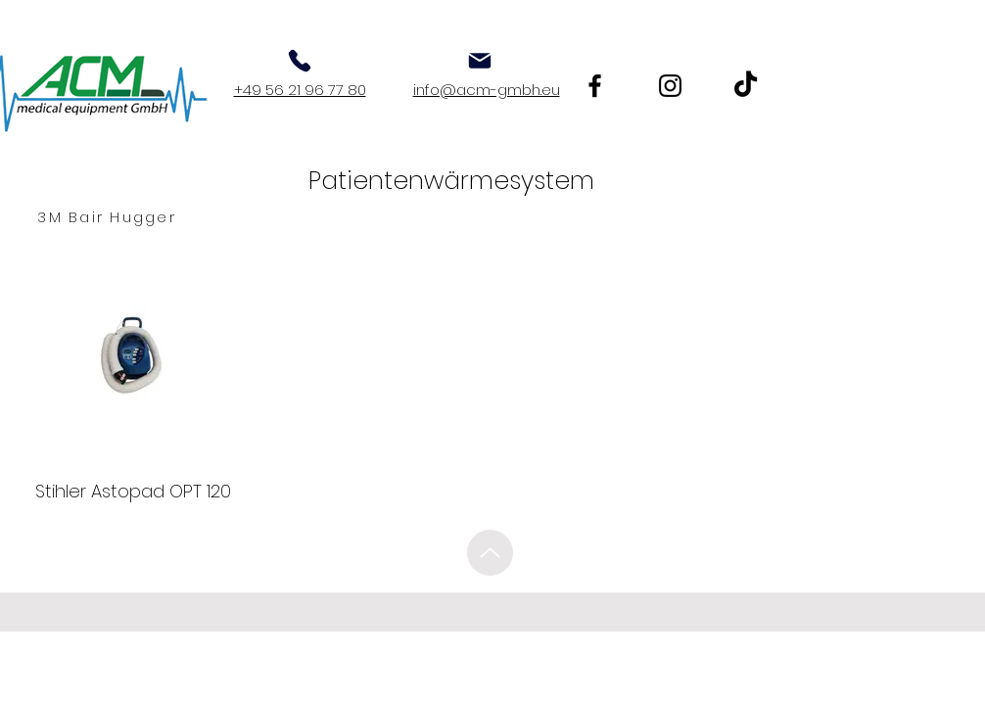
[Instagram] (670, 85)
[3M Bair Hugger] (107, 217)
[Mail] (479, 60)
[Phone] (299, 60)
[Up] (490, 553)
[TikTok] (745, 85)
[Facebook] (595, 85)
